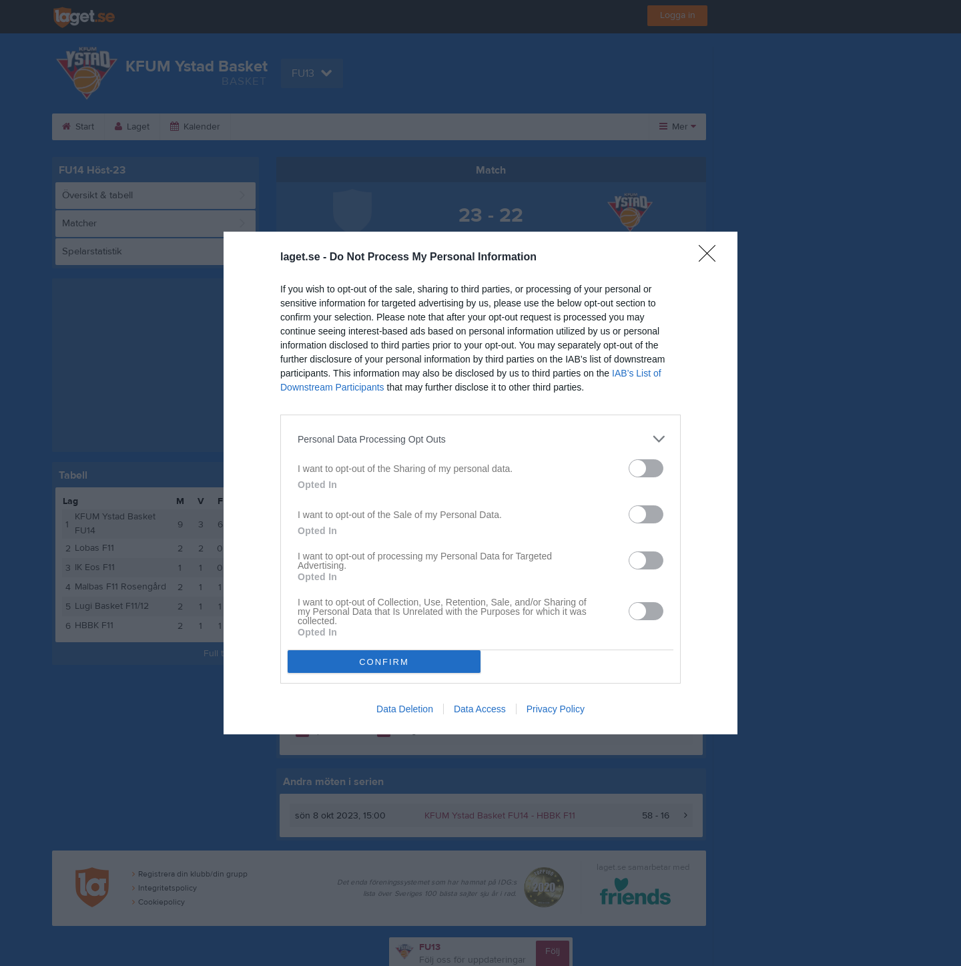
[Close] (711, 257)
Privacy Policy (556, 709)
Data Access (480, 709)
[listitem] (480, 439)
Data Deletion (404, 709)
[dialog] (480, 483)
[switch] (646, 468)
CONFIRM (384, 662)
